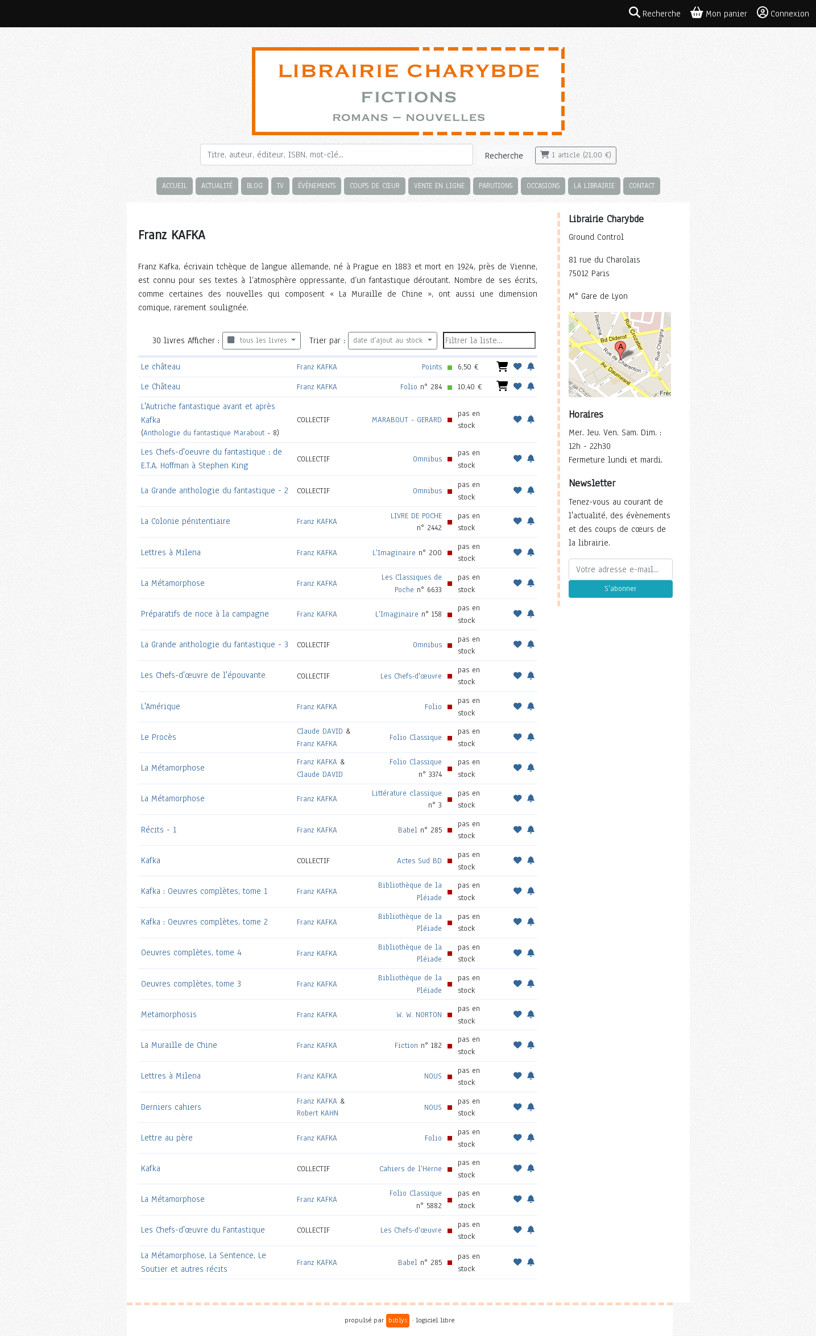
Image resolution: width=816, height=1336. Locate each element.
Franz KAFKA (317, 366)
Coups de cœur (375, 185)
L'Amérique (160, 706)
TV (280, 185)
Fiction (406, 1045)
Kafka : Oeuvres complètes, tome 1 (204, 891)
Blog (255, 185)
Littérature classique (407, 793)
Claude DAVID (320, 731)
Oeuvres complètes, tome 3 (191, 983)
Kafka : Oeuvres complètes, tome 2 (204, 921)
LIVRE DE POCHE (416, 515)
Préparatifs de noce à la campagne (205, 613)
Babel (407, 830)
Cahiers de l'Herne (410, 1168)
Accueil (174, 185)
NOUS (433, 1076)
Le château (160, 366)
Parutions (495, 185)
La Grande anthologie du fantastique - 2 (214, 490)
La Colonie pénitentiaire (185, 521)
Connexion (783, 13)
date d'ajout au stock (389, 340)
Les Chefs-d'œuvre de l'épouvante (203, 675)
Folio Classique (416, 737)
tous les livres (258, 340)
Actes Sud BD (419, 860)
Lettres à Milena (171, 552)
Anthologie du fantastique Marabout (203, 432)
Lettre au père (167, 1137)
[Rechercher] (336, 154)
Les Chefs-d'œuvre (411, 676)
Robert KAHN (317, 1113)
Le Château (160, 386)
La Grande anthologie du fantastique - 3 (214, 644)
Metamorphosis (169, 1014)
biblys (397, 1320)
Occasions (543, 185)
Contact (642, 185)
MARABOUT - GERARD (407, 419)
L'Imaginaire (394, 552)
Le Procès (158, 737)
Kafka (150, 860)
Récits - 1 (158, 829)
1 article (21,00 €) (575, 155)
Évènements (316, 185)
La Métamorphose (173, 583)
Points (432, 366)
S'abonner (620, 589)
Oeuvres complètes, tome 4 (191, 952)
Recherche (504, 155)
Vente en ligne (439, 185)
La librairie (594, 185)
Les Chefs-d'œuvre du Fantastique (203, 1229)
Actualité (217, 185)
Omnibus (427, 458)
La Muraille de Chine (179, 1045)
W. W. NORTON (419, 1014)
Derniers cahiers (171, 1107)
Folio (408, 386)
